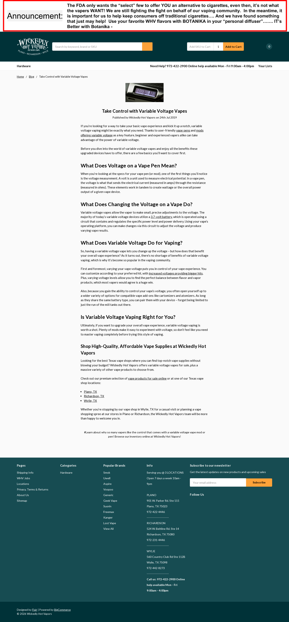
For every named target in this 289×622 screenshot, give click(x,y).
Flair (34, 609)
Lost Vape (109, 523)
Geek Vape (110, 500)
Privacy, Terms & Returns (32, 489)
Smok (106, 472)
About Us (23, 495)
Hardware (25, 66)
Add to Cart (233, 46)
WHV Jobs (23, 478)
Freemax (108, 512)
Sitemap (22, 500)
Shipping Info (25, 472)
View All (108, 528)
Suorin (107, 506)
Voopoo (108, 489)
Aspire (107, 483)
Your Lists (265, 66)
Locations (23, 483)
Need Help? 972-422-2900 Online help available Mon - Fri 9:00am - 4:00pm (202, 66)
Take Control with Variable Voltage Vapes (144, 111)
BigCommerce (62, 609)
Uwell (106, 478)
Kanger (108, 517)
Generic (108, 495)
